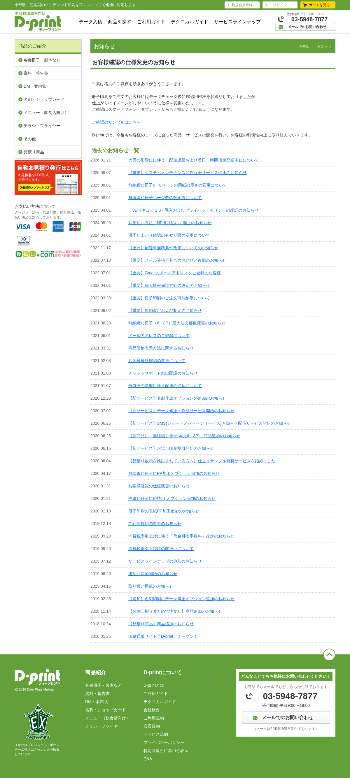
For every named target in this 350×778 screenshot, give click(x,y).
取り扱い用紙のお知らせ (150, 586)
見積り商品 (34, 152)
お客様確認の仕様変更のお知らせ (159, 486)
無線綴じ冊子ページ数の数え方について (165, 197)
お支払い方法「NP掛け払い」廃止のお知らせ (169, 222)
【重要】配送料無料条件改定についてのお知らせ (173, 247)
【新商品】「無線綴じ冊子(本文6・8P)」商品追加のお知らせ (184, 435)
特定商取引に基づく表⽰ (166, 750)
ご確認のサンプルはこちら (116, 122)
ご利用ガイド (151, 21)
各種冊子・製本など (42, 60)
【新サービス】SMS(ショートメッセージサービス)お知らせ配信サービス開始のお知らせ (209, 423)
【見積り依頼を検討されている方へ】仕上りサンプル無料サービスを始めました (201, 461)
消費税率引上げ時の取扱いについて (161, 548)
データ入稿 (90, 21)
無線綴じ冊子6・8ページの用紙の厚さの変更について (177, 185)
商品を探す (119, 21)
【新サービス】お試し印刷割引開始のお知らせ (171, 448)
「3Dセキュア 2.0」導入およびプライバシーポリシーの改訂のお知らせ (193, 210)
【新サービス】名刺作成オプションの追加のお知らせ (177, 398)
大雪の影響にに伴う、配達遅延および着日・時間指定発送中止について (193, 160)
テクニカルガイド (189, 21)
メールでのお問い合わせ (307, 27)
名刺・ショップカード (44, 99)
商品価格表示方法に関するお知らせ (161, 348)
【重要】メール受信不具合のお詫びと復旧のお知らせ (177, 260)
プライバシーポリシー (164, 742)
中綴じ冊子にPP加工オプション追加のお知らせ (172, 498)
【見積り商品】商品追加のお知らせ (161, 623)
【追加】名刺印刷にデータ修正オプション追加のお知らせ (181, 598)
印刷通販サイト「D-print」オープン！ (163, 636)
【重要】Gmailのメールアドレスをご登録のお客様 (174, 273)
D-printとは (154, 685)
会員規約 (152, 726)
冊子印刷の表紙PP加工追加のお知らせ (163, 511)
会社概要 (152, 709)
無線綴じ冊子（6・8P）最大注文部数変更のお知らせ (176, 323)
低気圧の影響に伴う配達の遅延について (165, 385)
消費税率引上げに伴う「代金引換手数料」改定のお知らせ (181, 536)
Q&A (148, 758)
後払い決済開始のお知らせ (152, 573)
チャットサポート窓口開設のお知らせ (163, 373)
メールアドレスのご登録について (159, 335)
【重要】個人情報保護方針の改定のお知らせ (169, 285)
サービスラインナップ (237, 21)
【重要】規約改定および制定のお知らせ (165, 310)
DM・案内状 (35, 86)
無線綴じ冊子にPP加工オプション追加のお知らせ (174, 473)
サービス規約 (156, 734)
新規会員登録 (242, 5)
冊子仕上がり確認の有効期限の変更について (169, 235)
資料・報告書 (36, 73)
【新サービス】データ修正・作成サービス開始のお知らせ (181, 410)
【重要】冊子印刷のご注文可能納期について (169, 298)
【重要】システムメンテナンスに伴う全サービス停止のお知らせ (187, 172)
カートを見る (319, 5)
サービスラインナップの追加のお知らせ (165, 561)
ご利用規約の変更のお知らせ (154, 523)
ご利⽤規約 (154, 718)
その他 (30, 138)
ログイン (280, 5)
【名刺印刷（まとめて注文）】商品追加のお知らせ (175, 611)
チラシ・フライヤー (42, 125)
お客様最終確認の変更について (157, 360)
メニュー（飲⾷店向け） (46, 112)
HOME (304, 46)
